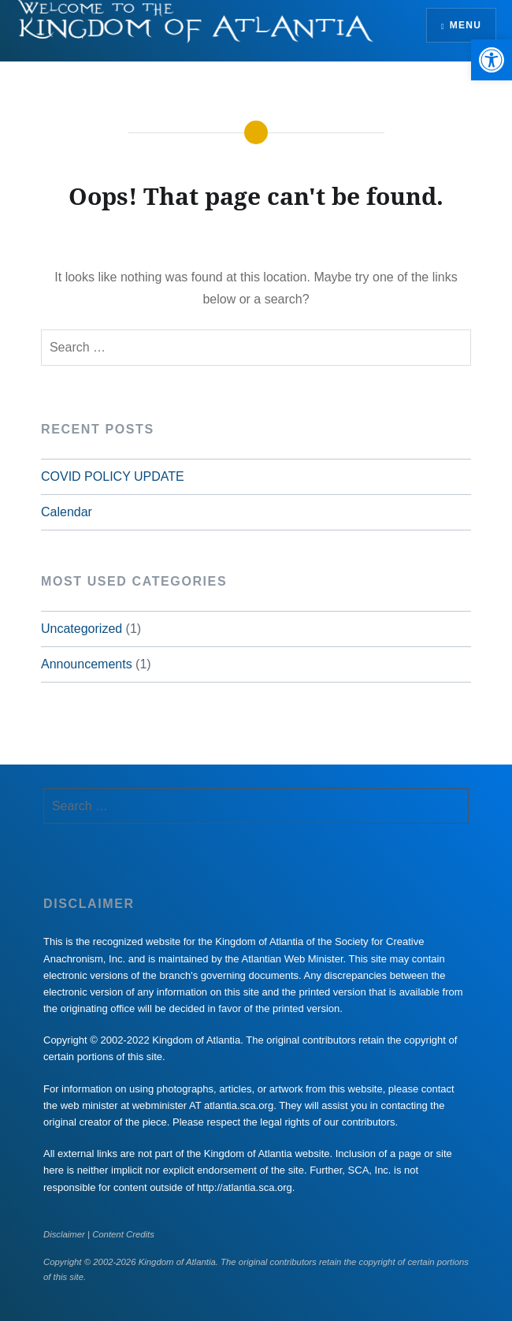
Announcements (86, 664)
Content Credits (123, 1234)
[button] (491, 59)
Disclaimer (64, 1234)
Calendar (66, 512)
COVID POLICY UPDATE (112, 476)
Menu (465, 25)
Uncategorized (81, 628)
